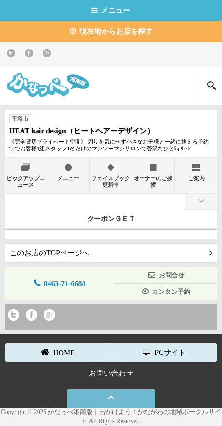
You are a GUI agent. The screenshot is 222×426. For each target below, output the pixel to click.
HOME (57, 352)
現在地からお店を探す (111, 31)
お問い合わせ (111, 373)
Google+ (48, 55)
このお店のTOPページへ (111, 253)
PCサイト (164, 352)
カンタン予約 (166, 291)
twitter (12, 55)
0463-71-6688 (60, 283)
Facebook (30, 55)
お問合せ (166, 275)
